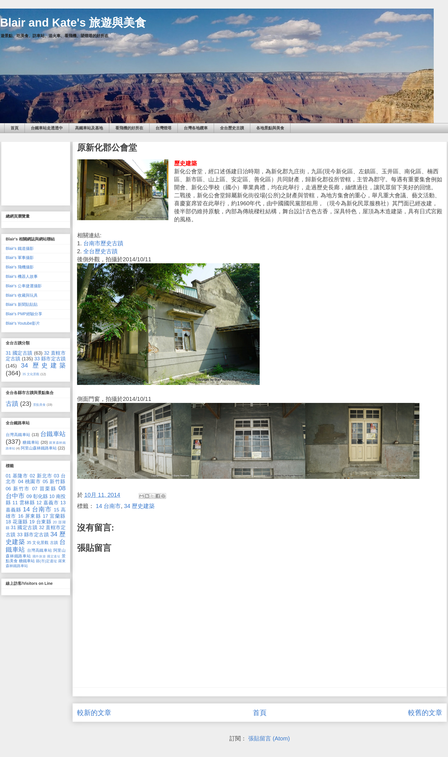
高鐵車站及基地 (89, 128)
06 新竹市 (18, 488)
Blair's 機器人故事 (22, 276)
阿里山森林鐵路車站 (39, 448)
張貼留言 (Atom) (269, 738)
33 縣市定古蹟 (50, 359)
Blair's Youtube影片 (23, 323)
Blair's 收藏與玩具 (22, 295)
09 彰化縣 (37, 496)
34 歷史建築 (139, 506)
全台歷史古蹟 (232, 128)
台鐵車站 (53, 433)
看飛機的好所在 (129, 128)
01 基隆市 (17, 476)
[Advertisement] (36, 172)
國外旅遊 (39, 556)
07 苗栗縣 (44, 488)
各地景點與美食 (270, 128)
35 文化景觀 (31, 374)
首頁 (15, 128)
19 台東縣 (40, 522)
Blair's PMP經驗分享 (24, 314)
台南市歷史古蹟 (103, 243)
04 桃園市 (29, 481)
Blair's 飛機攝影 (20, 267)
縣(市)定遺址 (46, 561)
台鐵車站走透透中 (47, 128)
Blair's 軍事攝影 (20, 257)
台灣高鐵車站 (18, 434)
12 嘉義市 (47, 502)
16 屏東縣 (29, 516)
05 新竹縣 (54, 481)
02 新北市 (41, 476)
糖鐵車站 (31, 442)
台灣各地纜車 (196, 128)
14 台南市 (108, 506)
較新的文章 (94, 712)
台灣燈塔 (163, 128)
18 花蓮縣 (17, 522)
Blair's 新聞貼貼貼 (22, 304)
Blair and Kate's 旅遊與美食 (73, 22)
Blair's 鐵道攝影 (20, 248)
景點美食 (39, 404)
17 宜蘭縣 (54, 516)
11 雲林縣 (24, 502)
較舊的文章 (425, 712)
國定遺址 (53, 556)
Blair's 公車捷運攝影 (24, 286)
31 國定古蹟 (19, 353)
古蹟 (12, 403)
